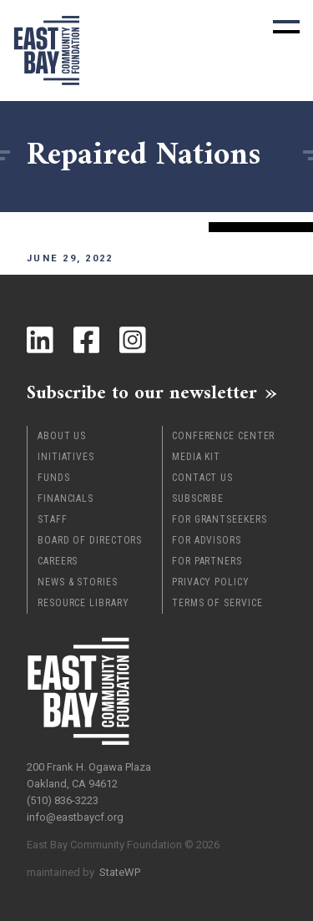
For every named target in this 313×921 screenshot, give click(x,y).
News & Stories (78, 582)
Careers (58, 561)
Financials (65, 498)
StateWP (119, 872)
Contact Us (202, 477)
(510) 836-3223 (62, 800)
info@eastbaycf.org (75, 817)
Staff (53, 519)
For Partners (207, 561)
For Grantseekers (219, 519)
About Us (62, 436)
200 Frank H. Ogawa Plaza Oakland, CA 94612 (89, 775)
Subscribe (198, 498)
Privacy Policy (211, 582)
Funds (54, 477)
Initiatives (66, 457)
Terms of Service (217, 603)
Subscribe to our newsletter (142, 392)
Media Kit (196, 457)
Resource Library (83, 603)
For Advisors (206, 540)
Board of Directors (90, 540)
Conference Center (223, 436)
